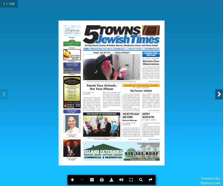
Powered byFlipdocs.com (210, 180)
